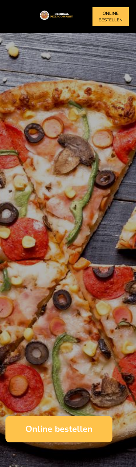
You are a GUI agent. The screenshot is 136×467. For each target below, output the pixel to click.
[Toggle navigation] (14, 16)
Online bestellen (111, 17)
